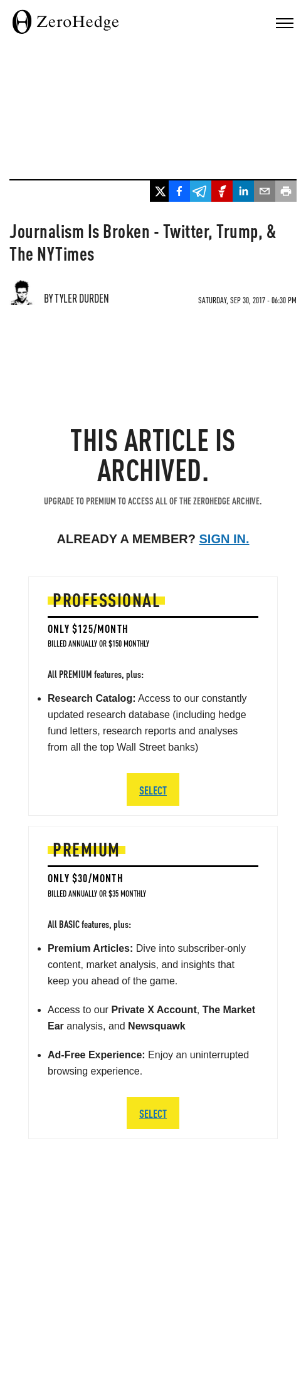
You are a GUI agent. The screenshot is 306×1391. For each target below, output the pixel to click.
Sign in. (224, 539)
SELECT (153, 1113)
